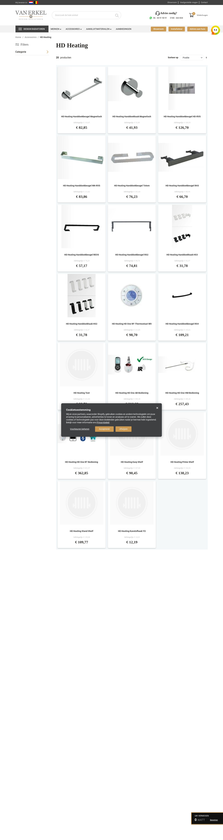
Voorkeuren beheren (79, 429)
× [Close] (157, 408)
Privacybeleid (103, 422)
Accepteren (104, 429)
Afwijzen (123, 429)
